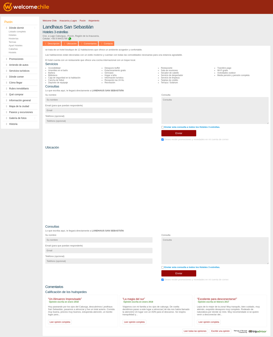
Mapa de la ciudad (16, 106)
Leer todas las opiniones (195, 331)
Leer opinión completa (60, 322)
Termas (12, 42)
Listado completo (17, 31)
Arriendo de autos (16, 65)
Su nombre (50, 95)
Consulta (165, 95)
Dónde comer (14, 77)
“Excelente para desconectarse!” (217, 299)
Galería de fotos (20, 118)
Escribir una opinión (220, 331)
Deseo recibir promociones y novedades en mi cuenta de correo (194, 139)
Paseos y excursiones (18, 112)
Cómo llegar (13, 83)
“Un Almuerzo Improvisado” (65, 299)
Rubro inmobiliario (16, 88)
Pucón (8, 22)
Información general (17, 100)
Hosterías (13, 38)
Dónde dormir (20, 28)
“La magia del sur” (134, 299)
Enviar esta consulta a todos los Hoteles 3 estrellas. (190, 127)
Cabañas (13, 49)
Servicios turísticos (16, 71)
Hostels (12, 52)
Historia (10, 124)
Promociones (13, 59)
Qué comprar (13, 94)
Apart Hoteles (15, 45)
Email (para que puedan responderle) (64, 105)
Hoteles (12, 35)
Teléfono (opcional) (54, 116)
